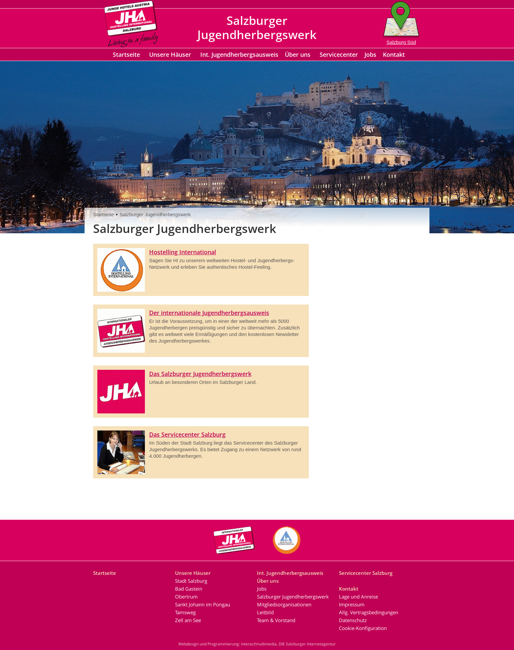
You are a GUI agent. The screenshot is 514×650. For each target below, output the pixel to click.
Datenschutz (353, 620)
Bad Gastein (188, 588)
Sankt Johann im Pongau (202, 604)
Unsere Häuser (170, 54)
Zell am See (188, 620)
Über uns (297, 54)
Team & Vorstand (276, 620)
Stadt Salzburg (191, 580)
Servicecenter (339, 54)
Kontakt (394, 54)
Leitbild (265, 612)
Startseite (126, 54)
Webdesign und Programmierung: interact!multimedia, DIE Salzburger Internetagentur (257, 644)
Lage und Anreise (358, 596)
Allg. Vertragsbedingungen (368, 612)
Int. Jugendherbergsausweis (239, 54)
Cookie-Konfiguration (363, 628)
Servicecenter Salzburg (365, 573)
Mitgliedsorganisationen (284, 604)
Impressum (352, 604)
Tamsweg (185, 612)
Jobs (370, 54)
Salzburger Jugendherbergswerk (155, 214)
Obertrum (186, 596)
